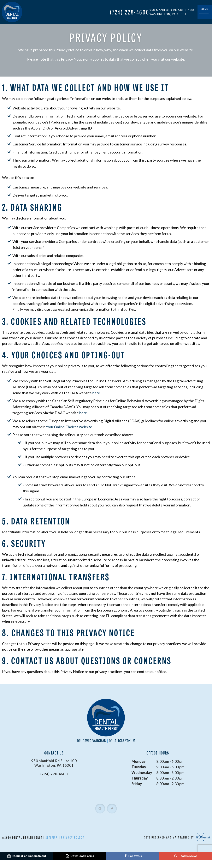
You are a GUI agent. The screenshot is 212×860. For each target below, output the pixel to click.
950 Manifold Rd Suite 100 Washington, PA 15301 (171, 12)
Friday (136, 789)
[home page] (12, 12)
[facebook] (112, 814)
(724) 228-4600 (129, 12)
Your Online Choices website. (69, 432)
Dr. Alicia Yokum (122, 746)
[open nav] (204, 12)
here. (96, 398)
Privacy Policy (72, 843)
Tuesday (138, 772)
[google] (100, 814)
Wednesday (141, 778)
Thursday (139, 783)
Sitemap (52, 843)
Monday (138, 766)
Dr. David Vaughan (92, 746)
